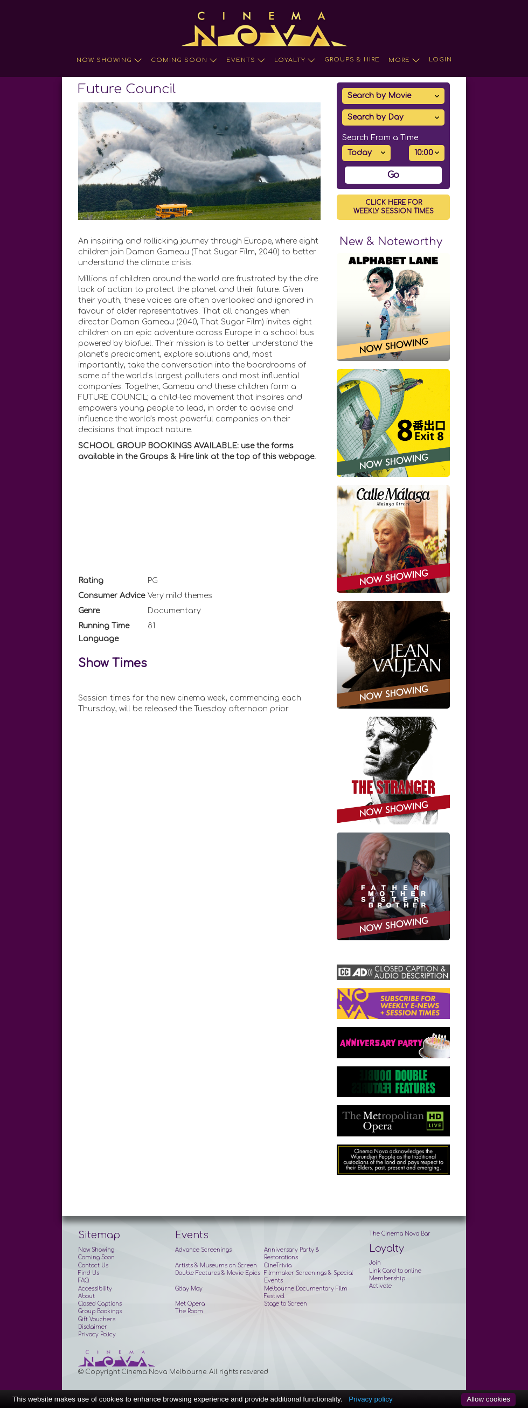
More (404, 60)
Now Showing (109, 60)
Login (440, 59)
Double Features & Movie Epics (217, 1273)
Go (393, 175)
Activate (380, 1286)
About (86, 1296)
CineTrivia (277, 1265)
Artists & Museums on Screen (216, 1265)
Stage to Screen (285, 1304)
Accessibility (95, 1289)
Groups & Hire (352, 59)
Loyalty (295, 60)
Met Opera (190, 1304)
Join (375, 1263)
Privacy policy (370, 1399)
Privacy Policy (97, 1334)
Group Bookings (100, 1311)
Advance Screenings (203, 1250)
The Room (189, 1311)
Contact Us (93, 1265)
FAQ (83, 1281)
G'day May (189, 1289)
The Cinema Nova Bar (399, 1234)
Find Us (88, 1273)
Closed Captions (100, 1304)
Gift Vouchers (96, 1319)
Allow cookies (488, 1399)
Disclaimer (92, 1327)
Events (246, 60)
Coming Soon (184, 60)
